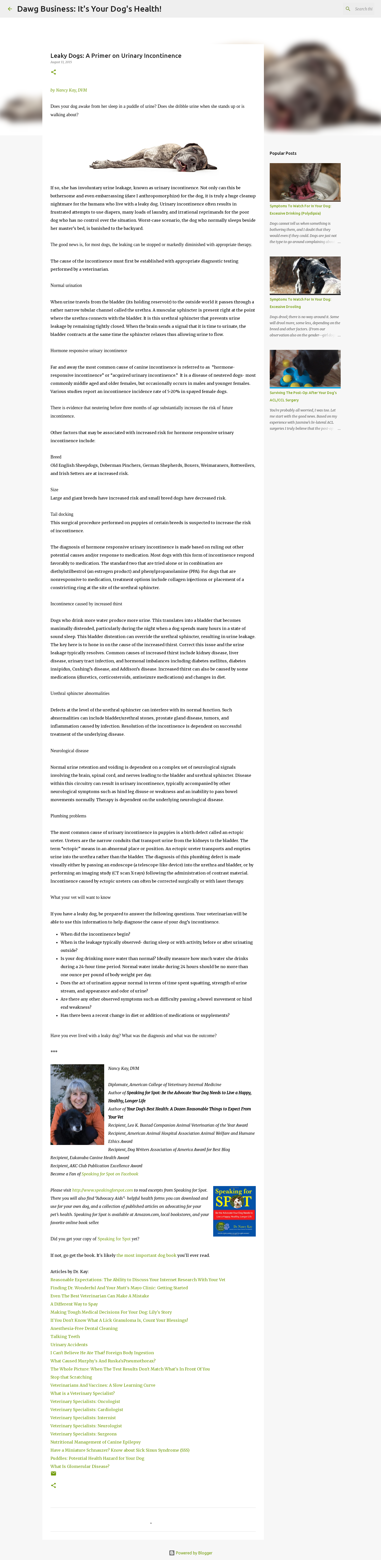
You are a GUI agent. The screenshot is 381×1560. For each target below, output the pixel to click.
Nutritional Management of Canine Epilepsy (95, 1442)
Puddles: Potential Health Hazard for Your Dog (97, 1458)
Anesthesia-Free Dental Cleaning (84, 1328)
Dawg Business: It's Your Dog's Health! (89, 8)
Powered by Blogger (190, 1553)
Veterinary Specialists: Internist (83, 1417)
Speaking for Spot (115, 1238)
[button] (53, 72)
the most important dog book (146, 1255)
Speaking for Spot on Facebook (110, 1173)
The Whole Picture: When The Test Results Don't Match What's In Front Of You (130, 1369)
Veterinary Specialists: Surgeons (83, 1433)
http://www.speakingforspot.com (102, 1190)
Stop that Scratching (71, 1377)
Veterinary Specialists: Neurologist (86, 1425)
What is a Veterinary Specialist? (83, 1393)
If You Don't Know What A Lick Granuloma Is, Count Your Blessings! (119, 1320)
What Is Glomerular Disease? (80, 1466)
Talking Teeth (65, 1336)
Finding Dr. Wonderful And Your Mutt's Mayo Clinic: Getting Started (119, 1287)
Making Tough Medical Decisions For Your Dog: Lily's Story (111, 1312)
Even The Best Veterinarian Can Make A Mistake (99, 1295)
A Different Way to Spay (74, 1304)
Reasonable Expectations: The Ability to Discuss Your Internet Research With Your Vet (137, 1279)
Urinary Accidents (69, 1344)
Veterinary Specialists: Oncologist (85, 1401)
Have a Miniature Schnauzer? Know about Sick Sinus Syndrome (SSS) (120, 1450)
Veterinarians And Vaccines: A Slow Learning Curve (102, 1385)
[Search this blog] (347, 9)
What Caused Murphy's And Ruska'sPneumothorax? (103, 1360)
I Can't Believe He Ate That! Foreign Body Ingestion (102, 1352)
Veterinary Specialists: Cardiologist (87, 1409)
